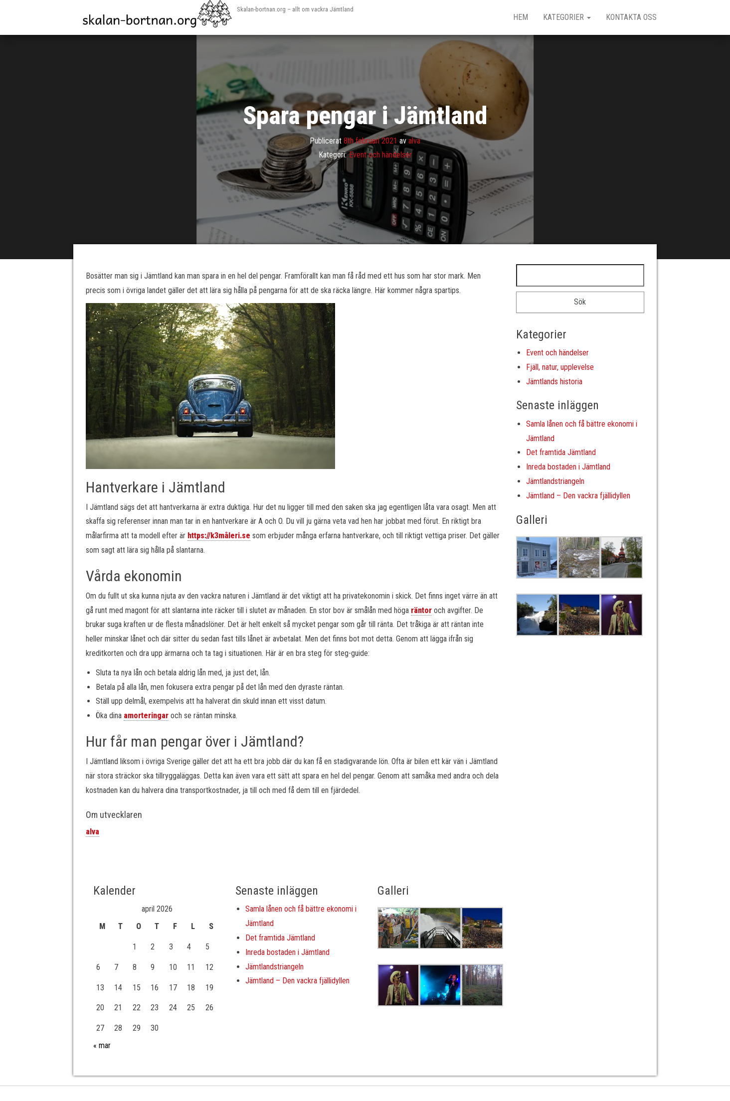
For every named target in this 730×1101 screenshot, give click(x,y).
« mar (102, 1045)
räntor (421, 610)
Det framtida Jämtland (561, 452)
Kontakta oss (631, 17)
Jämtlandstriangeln (555, 481)
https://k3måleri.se (218, 535)
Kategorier (567, 17)
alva (414, 140)
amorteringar (146, 715)
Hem (520, 17)
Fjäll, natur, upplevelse (560, 367)
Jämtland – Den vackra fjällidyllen (578, 495)
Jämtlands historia (554, 381)
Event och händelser (380, 154)
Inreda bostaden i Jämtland (568, 467)
